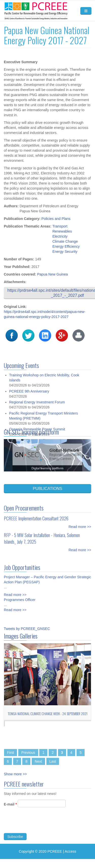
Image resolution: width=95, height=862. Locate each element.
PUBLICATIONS (47, 488)
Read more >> (80, 524)
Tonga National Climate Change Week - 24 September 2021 (47, 713)
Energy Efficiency (66, 246)
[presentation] (42, 826)
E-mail (10, 807)
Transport (59, 226)
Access (70, 851)
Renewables (62, 231)
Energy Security (65, 251)
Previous (28, 753)
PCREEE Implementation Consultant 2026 (36, 515)
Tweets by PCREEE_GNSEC (27, 629)
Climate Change (65, 241)
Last (52, 761)
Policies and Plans (56, 219)
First (10, 753)
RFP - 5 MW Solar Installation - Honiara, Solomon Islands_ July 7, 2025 (42, 535)
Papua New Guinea (52, 274)
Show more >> (15, 774)
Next (38, 761)
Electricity (60, 236)
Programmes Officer (19, 597)
